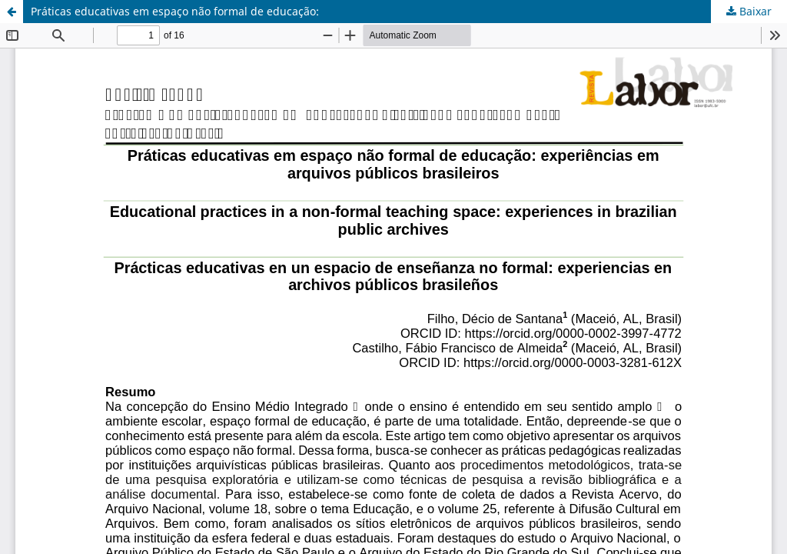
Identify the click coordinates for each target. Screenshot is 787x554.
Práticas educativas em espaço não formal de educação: (175, 11)
